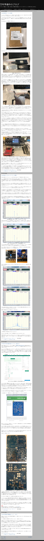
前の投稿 (30, 537)
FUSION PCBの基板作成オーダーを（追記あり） (11, 343)
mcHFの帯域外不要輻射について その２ (9, 514)
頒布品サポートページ (25, 9)
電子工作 (12, 339)
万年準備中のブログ (9, 4)
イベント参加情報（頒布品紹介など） (7, 9)
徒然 (14, 339)
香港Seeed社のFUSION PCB (20, 345)
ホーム (39, 9)
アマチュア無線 (9, 339)
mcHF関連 (5, 339)
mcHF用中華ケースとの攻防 (7, 13)
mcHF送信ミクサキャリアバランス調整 (9, 175)
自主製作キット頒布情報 (17, 9)
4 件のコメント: (13, 533)
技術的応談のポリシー (33, 9)
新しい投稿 (3, 537)
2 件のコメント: (14, 338)
